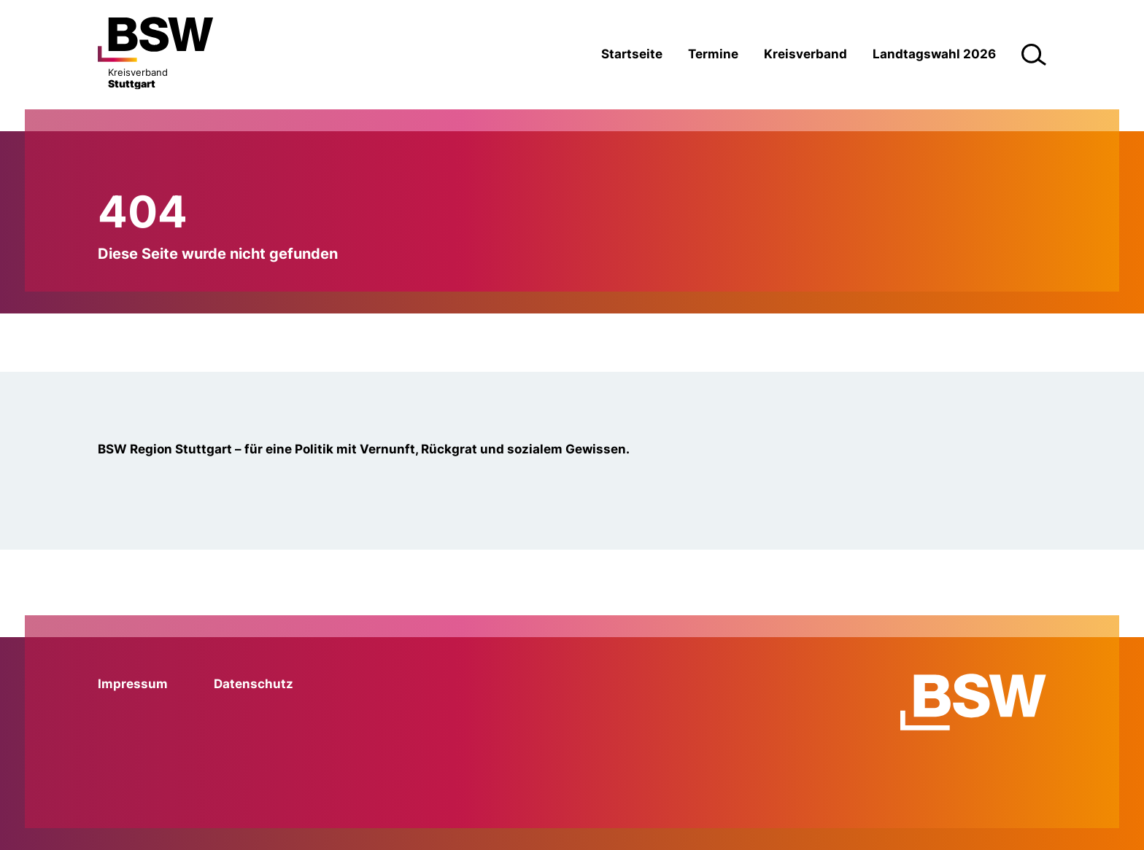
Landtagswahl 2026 (934, 54)
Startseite (631, 54)
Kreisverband (805, 54)
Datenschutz (253, 684)
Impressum (133, 684)
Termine (713, 54)
